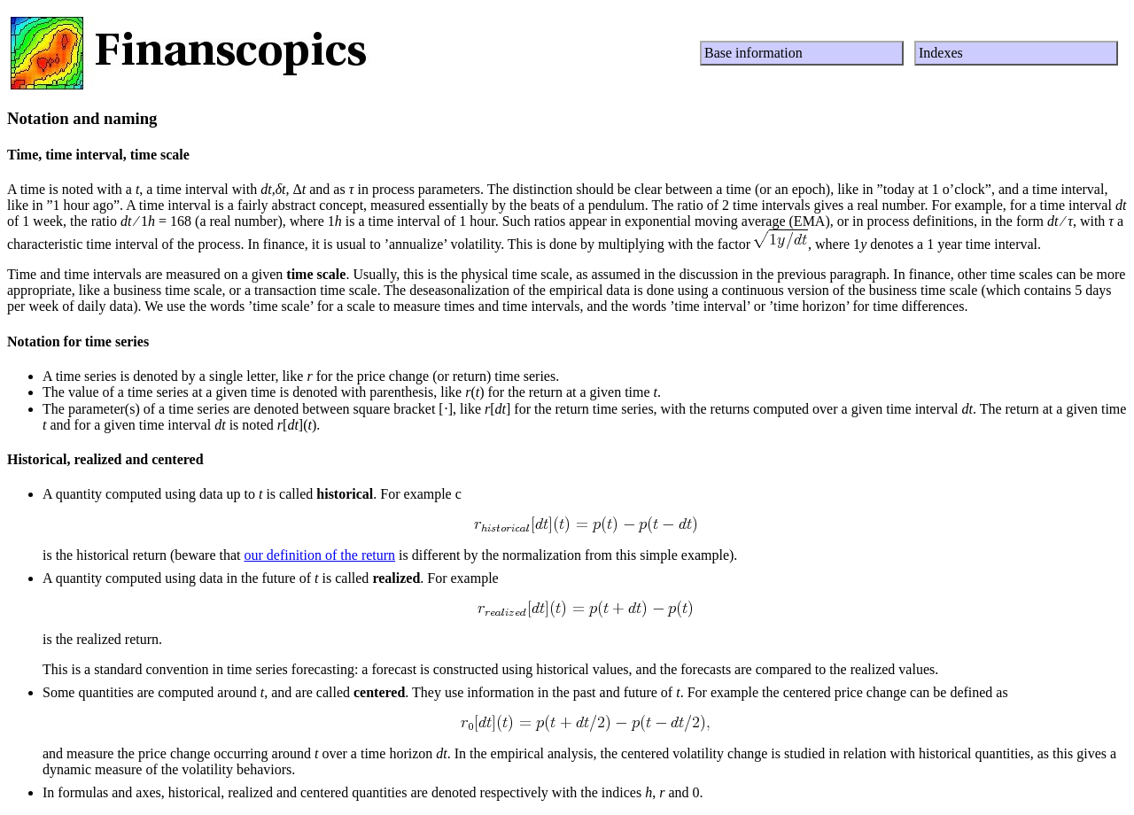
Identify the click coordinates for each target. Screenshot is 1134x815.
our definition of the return (319, 555)
